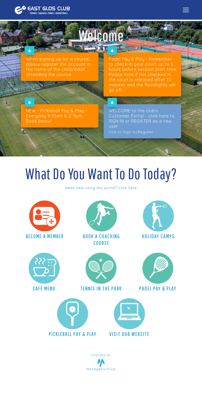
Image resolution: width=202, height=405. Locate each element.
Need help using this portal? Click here (101, 188)
